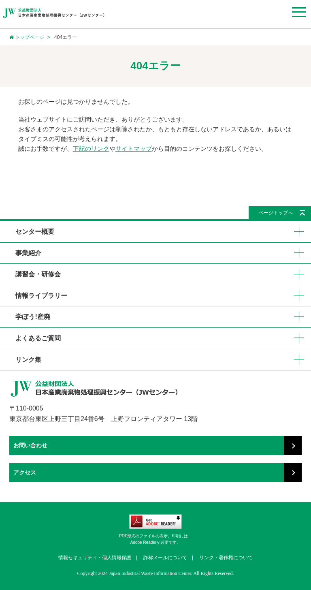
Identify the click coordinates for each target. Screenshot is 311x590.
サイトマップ (133, 148)
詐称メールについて (165, 557)
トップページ (26, 37)
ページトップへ (276, 213)
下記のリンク (91, 148)
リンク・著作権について (226, 557)
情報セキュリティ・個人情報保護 (94, 557)
